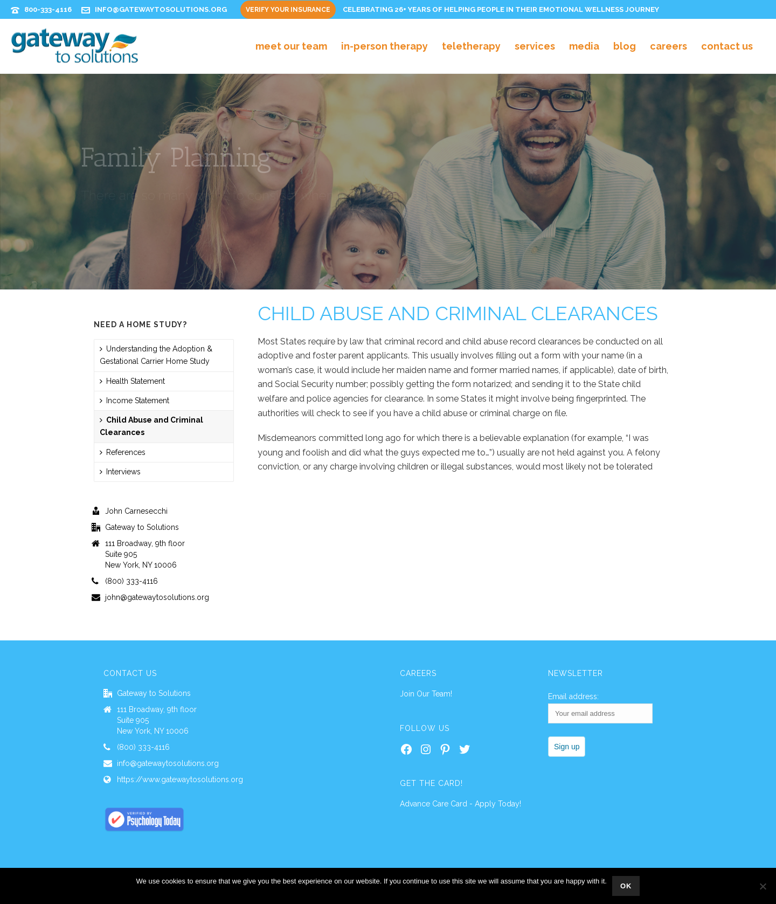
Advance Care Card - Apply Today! (460, 803)
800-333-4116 (48, 9)
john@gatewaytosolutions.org (157, 597)
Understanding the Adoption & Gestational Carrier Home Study (156, 354)
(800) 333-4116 (131, 581)
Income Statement (134, 400)
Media (584, 46)
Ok (626, 886)
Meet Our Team (291, 46)
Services (535, 46)
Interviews (120, 471)
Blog (624, 46)
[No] (762, 886)
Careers (668, 46)
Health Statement (132, 381)
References (123, 452)
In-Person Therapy (384, 46)
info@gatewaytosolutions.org (161, 9)
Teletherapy (471, 46)
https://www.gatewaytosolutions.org (180, 779)
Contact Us (727, 46)
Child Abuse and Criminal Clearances (151, 426)
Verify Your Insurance (288, 9)
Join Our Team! (426, 693)
